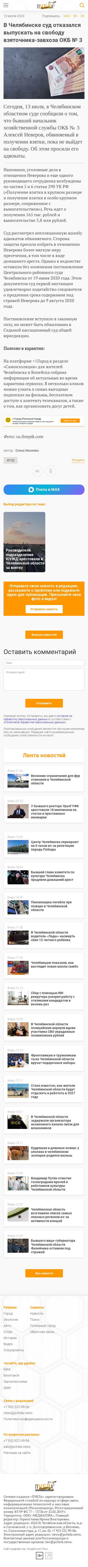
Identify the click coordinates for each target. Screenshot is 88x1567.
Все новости (44, 1273)
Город (8, 1313)
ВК (75, 16)
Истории (10, 1338)
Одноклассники (15, 1381)
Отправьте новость (44, 609)
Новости (36, 1313)
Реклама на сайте (17, 1453)
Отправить (44, 703)
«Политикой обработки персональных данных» (35, 722)
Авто (7, 1326)
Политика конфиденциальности (28, 1419)
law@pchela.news (58, 1542)
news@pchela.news (18, 1413)
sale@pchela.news (17, 1447)
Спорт (8, 1332)
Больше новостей (44, 634)
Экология (11, 1319)
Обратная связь (42, 1332)
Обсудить (78, 460)
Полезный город (42, 1326)
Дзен (7, 1387)
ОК (82, 16)
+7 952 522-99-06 (16, 1407)
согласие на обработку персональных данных (38, 717)
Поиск (34, 1319)
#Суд (10, 460)
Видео (8, 1344)
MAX (66, 16)
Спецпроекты (14, 1350)
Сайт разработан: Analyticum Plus (26, 1549)
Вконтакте (11, 1375)
